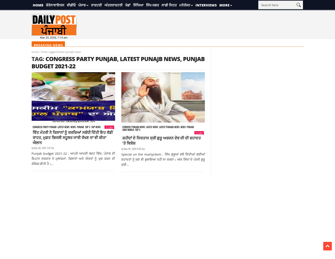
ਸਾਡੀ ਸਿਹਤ (169, 5)
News (73, 127)
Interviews (206, 5)
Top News (96, 127)
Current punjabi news (133, 127)
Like (109, 127)
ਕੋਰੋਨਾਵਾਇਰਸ (55, 5)
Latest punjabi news (169, 127)
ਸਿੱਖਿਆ (138, 5)
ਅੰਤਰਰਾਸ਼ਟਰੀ (113, 5)
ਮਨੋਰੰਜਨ (184, 5)
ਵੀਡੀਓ (71, 5)
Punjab (80, 127)
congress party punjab (81, 59)
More (224, 5)
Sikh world (128, 130)
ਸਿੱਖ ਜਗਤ (152, 5)
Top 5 (87, 127)
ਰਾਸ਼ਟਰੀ (96, 5)
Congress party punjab (45, 127)
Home (38, 5)
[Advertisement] (167, 207)
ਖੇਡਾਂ (128, 5)
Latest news (63, 127)
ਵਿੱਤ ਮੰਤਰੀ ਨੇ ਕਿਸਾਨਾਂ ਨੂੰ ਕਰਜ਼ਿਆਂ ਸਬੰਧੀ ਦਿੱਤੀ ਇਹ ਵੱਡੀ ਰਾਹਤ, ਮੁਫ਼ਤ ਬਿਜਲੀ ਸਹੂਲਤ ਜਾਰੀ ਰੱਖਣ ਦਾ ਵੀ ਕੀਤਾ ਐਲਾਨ (73, 137)
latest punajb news (150, 59)
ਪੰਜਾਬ (82, 5)
